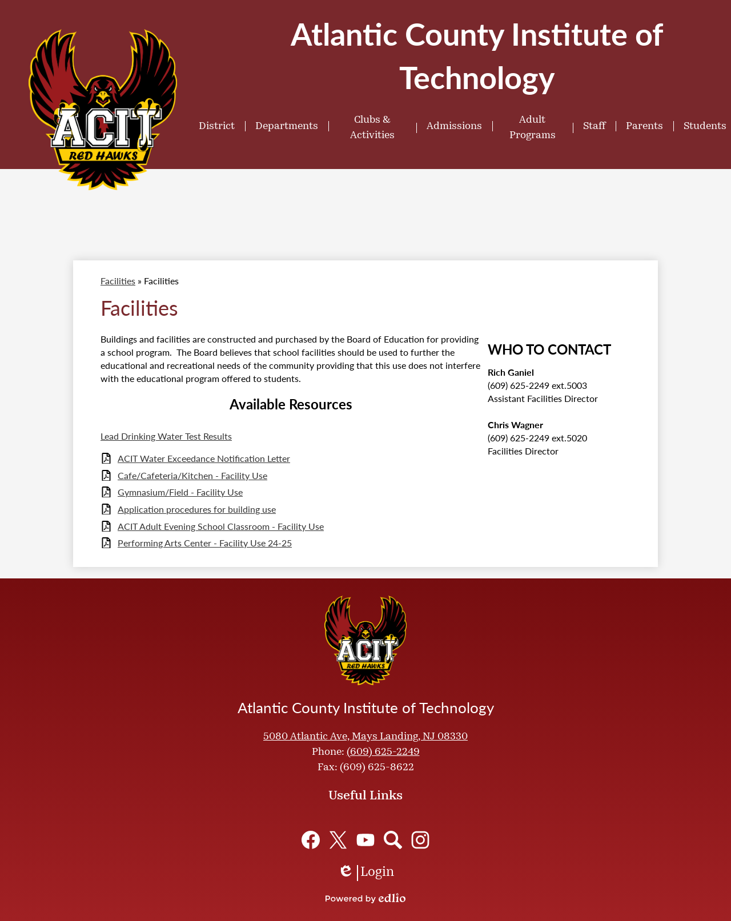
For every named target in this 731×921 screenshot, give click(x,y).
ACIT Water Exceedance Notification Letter (204, 458)
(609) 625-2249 (383, 752)
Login (366, 873)
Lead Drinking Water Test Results (166, 436)
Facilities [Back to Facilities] (118, 280)
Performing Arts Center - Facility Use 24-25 (205, 542)
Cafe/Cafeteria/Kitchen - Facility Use (192, 475)
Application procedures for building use (197, 509)
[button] (216, 126)
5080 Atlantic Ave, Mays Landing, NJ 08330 (365, 736)
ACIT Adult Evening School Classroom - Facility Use (221, 526)
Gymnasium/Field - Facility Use (180, 491)
